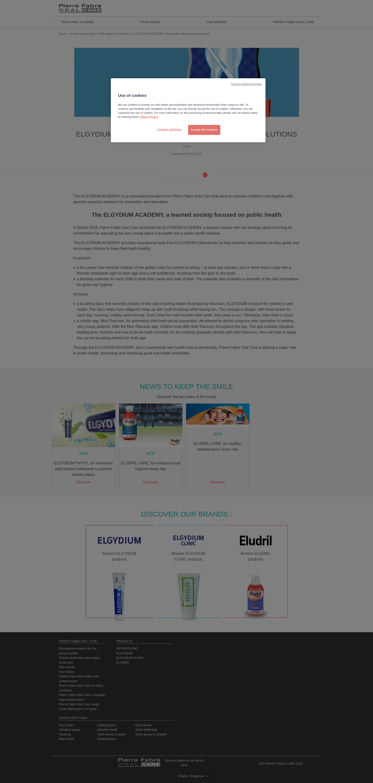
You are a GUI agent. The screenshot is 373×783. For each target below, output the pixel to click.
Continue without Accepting (246, 84)
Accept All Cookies (204, 129)
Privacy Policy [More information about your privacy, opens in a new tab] (149, 116)
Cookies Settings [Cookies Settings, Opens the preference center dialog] (169, 129)
